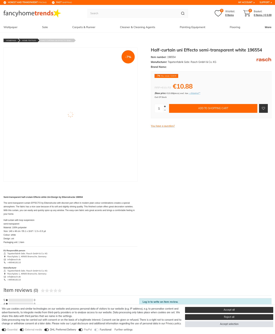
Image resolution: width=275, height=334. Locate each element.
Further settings (124, 329)
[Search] (183, 13)
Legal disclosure (79, 323)
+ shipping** (194, 93)
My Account (245, 2)
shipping (64, 2)
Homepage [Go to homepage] (11, 40)
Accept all (229, 309)
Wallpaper (11, 27)
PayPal (88, 329)
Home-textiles (29, 40)
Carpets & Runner (83, 27)
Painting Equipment (192, 27)
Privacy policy (173, 323)
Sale (45, 27)
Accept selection (229, 324)
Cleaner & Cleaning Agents (137, 27)
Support (265, 2)
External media (33, 329)
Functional (105, 329)
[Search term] (133, 13)
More (268, 27)
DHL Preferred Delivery (63, 329)
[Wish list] (225, 13)
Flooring (235, 27)
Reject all (229, 317)
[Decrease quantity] (165, 110)
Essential (12, 329)
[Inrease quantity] (165, 106)
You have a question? (163, 126)
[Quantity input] (159, 108)
